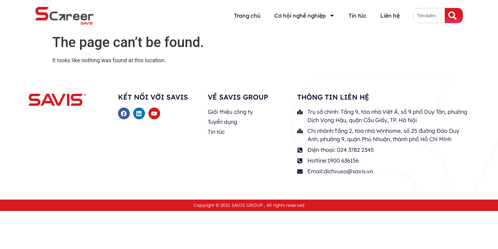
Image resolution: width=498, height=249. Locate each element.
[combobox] (429, 15)
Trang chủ (247, 15)
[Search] (454, 15)
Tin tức (358, 15)
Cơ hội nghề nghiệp (304, 15)
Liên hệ (390, 15)
